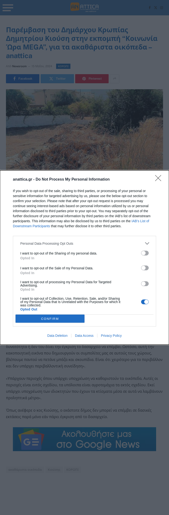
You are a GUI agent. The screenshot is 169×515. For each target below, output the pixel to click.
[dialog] (84, 257)
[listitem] (84, 243)
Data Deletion (57, 336)
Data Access (84, 336)
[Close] (159, 179)
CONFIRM (50, 319)
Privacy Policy (111, 336)
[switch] (145, 253)
